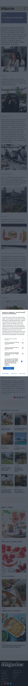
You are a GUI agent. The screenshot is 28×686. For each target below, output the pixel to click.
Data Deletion (5, 373)
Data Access (14, 373)
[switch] (22, 343)
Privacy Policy (22, 373)
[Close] (25, 312)
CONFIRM (8, 368)
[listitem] (14, 339)
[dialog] (14, 343)
